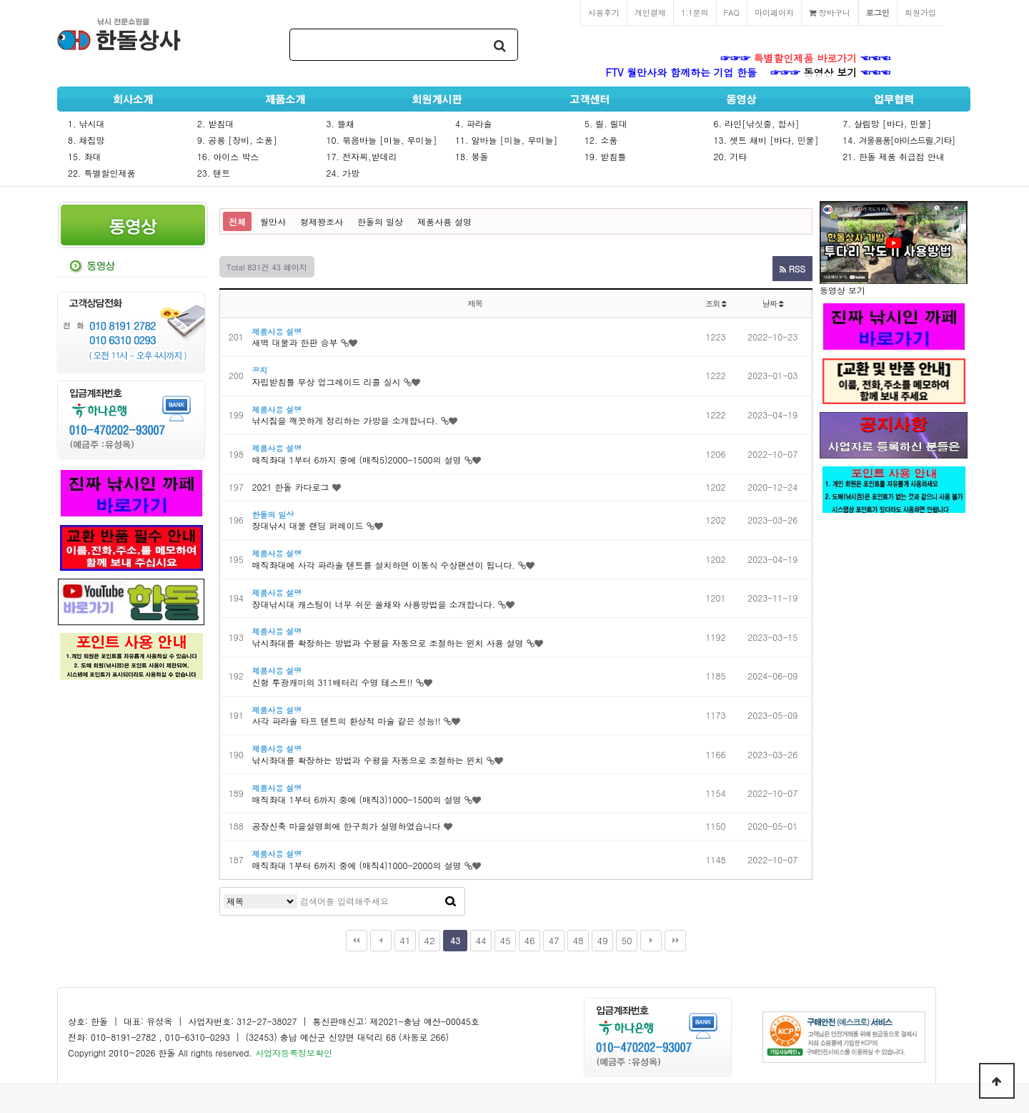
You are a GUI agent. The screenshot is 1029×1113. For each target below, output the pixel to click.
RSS (792, 269)
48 (577, 940)
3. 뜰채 (340, 123)
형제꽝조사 (321, 221)
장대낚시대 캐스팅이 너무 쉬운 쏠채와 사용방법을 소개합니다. (374, 604)
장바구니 (829, 12)
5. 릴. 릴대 (606, 123)
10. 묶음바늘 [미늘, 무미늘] (381, 140)
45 (504, 940)
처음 (356, 940)
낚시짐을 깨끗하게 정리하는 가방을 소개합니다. (345, 420)
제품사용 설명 (444, 221)
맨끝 (675, 940)
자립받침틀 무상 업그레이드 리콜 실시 (326, 382)
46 (529, 940)
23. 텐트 (214, 173)
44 (480, 940)
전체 (237, 221)
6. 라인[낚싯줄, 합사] (757, 123)
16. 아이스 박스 (228, 156)
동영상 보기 (831, 72)
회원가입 (920, 12)
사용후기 (604, 12)
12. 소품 (601, 140)
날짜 (772, 303)
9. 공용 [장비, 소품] (237, 140)
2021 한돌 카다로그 (290, 487)
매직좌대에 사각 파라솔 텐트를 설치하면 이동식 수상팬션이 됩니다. (384, 565)
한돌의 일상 (380, 221)
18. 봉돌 (472, 156)
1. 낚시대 (86, 123)
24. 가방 (342, 173)
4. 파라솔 (473, 123)
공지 (260, 370)
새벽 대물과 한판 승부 (295, 342)
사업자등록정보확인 (293, 1052)
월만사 (273, 221)
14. (898, 140)
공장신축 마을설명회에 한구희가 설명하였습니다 (346, 826)
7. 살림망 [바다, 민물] (886, 123)
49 (602, 940)
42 (429, 940)
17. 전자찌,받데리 (361, 156)
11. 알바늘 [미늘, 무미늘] (506, 140)
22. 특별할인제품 (102, 173)
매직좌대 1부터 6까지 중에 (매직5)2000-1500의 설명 (357, 459)
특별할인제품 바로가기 (806, 58)
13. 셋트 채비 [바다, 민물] (766, 140)
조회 (715, 303)
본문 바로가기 (0, 0)
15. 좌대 (84, 156)
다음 (651, 940)
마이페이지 (774, 12)
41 (404, 940)
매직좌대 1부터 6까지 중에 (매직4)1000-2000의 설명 (357, 865)
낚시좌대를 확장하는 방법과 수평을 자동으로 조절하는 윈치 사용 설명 (388, 643)
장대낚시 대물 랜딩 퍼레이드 (308, 525)
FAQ (732, 12)
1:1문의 (695, 12)
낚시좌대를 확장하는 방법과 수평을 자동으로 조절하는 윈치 (368, 760)
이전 (381, 940)
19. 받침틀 (606, 156)
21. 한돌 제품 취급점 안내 (893, 156)
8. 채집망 (86, 140)
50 (626, 940)
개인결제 (650, 12)
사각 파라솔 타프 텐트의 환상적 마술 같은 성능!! (346, 721)
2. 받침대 (215, 123)
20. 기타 (730, 156)
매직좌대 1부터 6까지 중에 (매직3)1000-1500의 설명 (357, 799)
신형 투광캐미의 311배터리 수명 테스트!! (332, 682)
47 (553, 940)
